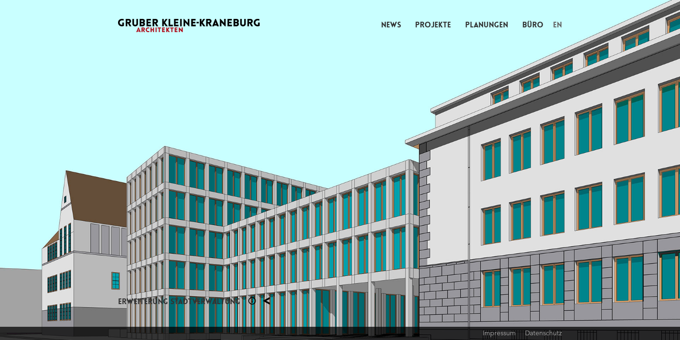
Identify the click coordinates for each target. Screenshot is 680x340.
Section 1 (252, 301)
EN (557, 25)
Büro (533, 25)
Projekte (433, 25)
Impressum (499, 333)
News (391, 25)
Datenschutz (543, 333)
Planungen (486, 25)
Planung (266, 301)
